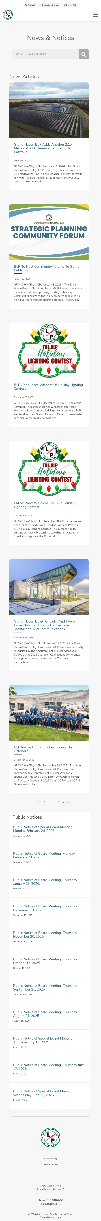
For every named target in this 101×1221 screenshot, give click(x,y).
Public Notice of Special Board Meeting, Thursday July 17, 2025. (43, 1040)
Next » (65, 802)
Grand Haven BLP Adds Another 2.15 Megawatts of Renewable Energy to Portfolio (43, 148)
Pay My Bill (71, 5)
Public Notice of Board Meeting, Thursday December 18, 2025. (45, 908)
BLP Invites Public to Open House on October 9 (43, 749)
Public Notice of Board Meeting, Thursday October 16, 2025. (45, 961)
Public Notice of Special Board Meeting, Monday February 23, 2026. (43, 829)
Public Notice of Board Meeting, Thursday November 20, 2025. (45, 935)
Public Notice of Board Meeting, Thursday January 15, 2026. (45, 882)
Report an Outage (50, 5)
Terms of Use (51, 1164)
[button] (95, 14)
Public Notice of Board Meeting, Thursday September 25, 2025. (45, 987)
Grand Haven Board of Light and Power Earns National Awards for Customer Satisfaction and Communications (45, 625)
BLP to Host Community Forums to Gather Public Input (47, 268)
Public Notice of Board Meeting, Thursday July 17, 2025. (48, 1067)
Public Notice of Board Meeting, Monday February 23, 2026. (44, 855)
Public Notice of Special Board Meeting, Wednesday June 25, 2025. (43, 1093)
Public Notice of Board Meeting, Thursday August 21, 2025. (45, 1014)
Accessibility (50, 1158)
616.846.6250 (55, 1200)
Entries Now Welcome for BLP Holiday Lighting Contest (44, 505)
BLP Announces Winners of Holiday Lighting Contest (48, 387)
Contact (31, 5)
